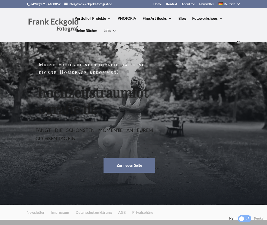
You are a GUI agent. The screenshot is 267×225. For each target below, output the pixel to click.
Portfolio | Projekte (90, 19)
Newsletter (206, 4)
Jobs (107, 31)
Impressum (60, 212)
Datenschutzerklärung (94, 212)
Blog (182, 19)
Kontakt (171, 4)
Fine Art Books (155, 19)
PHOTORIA (127, 19)
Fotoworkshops (204, 19)
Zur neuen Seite (129, 165)
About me (188, 4)
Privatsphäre (142, 212)
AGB (122, 212)
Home (157, 4)
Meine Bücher (86, 31)
